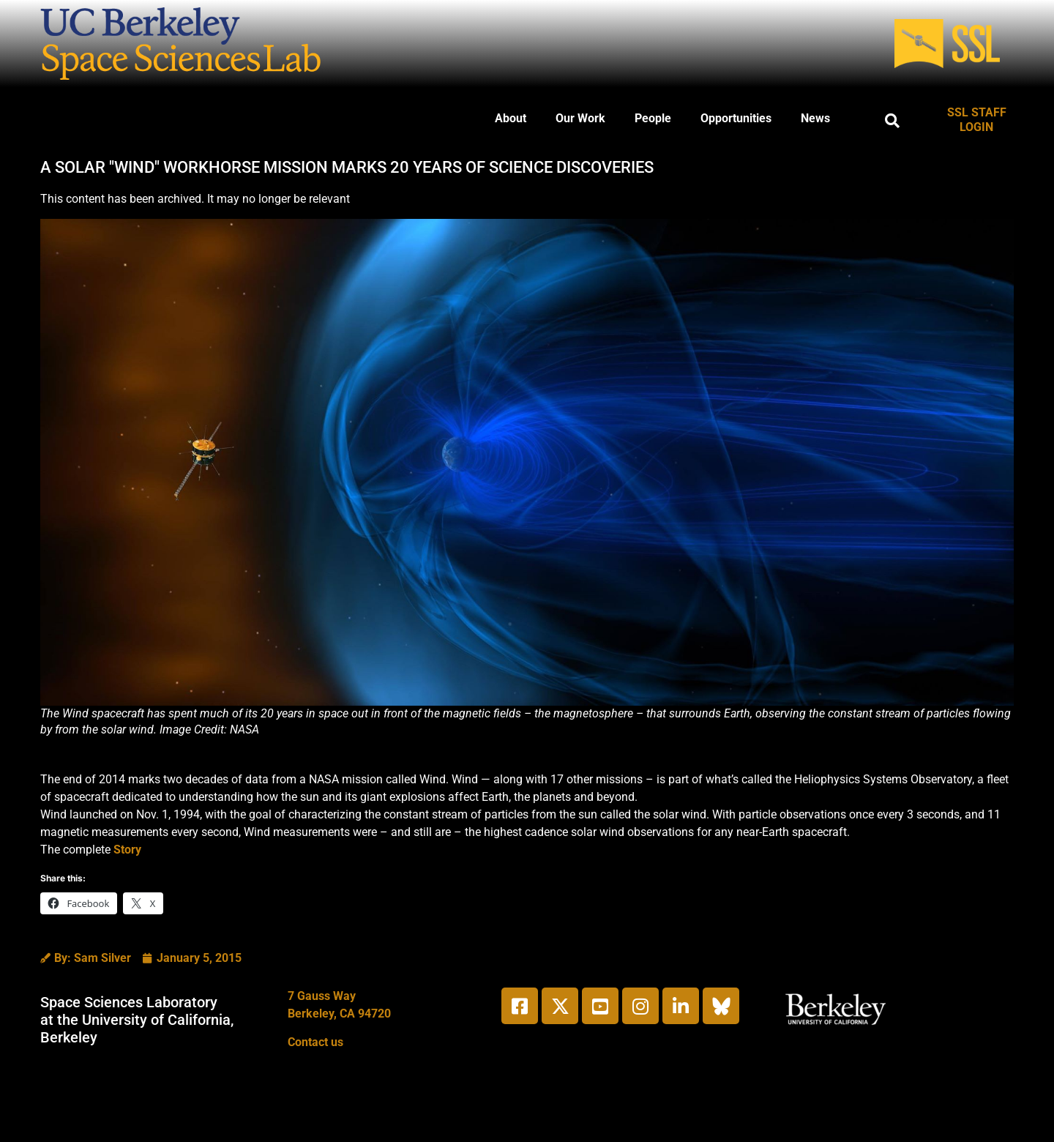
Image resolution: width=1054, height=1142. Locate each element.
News (815, 118)
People (653, 118)
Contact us (315, 1042)
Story (127, 849)
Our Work (580, 118)
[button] (892, 120)
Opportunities (735, 118)
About (510, 118)
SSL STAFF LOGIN (976, 119)
